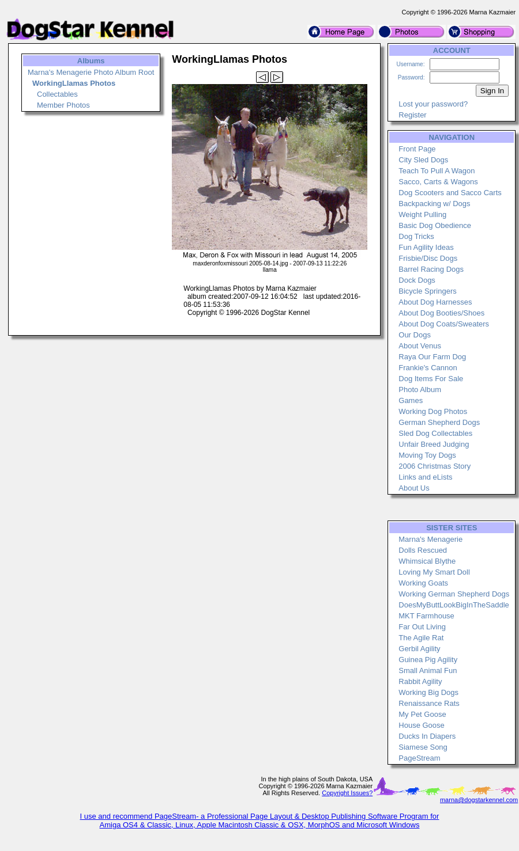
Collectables (57, 94)
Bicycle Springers (427, 291)
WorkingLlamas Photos (73, 83)
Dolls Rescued (422, 550)
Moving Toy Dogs (427, 455)
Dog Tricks (416, 236)
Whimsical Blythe (427, 561)
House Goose (421, 725)
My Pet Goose (422, 714)
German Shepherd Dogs (439, 422)
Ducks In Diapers (427, 736)
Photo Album (419, 389)
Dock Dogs (416, 280)
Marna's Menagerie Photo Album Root (91, 72)
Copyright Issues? (347, 792)
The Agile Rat (420, 637)
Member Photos (63, 105)
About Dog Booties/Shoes (441, 313)
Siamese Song (422, 747)
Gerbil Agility (419, 648)
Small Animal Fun (427, 670)
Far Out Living (422, 626)
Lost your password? (433, 104)
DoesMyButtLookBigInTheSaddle (453, 605)
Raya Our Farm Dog (432, 356)
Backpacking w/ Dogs (434, 203)
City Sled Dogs (423, 159)
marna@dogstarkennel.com (479, 799)
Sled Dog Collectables (435, 433)
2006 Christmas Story (434, 466)
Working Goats (423, 583)
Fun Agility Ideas (425, 247)
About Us (413, 488)
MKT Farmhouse (426, 615)
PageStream (419, 758)
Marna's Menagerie (430, 539)
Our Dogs (414, 334)
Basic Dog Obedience (434, 225)
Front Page (416, 149)
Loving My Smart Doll (434, 572)
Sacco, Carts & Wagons (438, 181)
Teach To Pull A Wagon (436, 170)
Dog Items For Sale (430, 378)
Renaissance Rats (429, 703)
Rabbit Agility (420, 681)
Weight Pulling (422, 214)
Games (410, 400)
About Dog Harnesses (435, 302)
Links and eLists (425, 477)
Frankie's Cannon (427, 367)
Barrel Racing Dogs (431, 269)
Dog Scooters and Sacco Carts (449, 192)
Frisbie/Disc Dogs (427, 258)
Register (412, 115)
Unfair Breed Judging (433, 444)
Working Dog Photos (432, 411)
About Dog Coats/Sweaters (443, 324)
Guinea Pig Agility (427, 659)
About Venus (419, 345)
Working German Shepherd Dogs (453, 594)
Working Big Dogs (428, 692)
